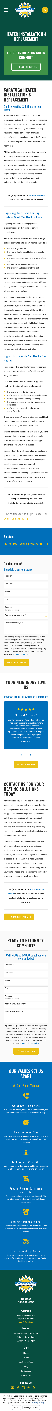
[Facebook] (18, 1387)
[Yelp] (34, 1387)
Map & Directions (26, 1322)
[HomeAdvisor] (28, 1387)
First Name (9, 576)
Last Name (9, 584)
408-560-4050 (26, 1302)
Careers (26, 1357)
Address (8, 607)
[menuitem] (26, 544)
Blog (26, 1366)
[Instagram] (23, 1387)
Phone (7, 592)
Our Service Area (26, 1362)
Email (7, 599)
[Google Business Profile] (12, 1387)
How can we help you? (14, 623)
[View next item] (29, 755)
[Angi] (39, 1387)
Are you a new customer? (15, 615)
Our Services (26, 1371)
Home (26, 1353)
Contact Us (26, 1375)
